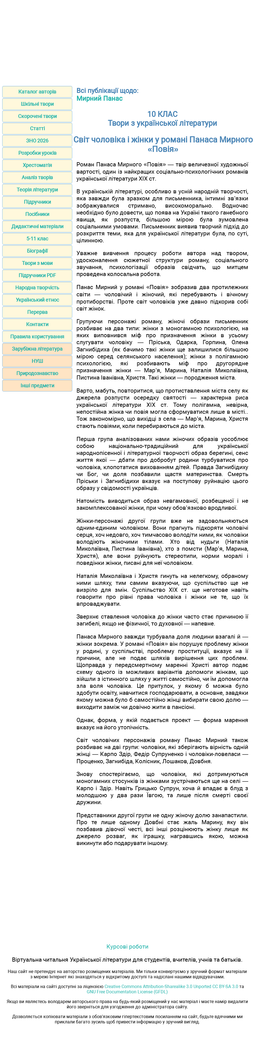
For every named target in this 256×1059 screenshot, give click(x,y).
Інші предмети (37, 385)
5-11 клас (37, 239)
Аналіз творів (37, 177)
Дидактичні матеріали (37, 226)
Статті (37, 128)
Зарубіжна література (37, 349)
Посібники (37, 214)
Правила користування (37, 336)
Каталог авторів (37, 92)
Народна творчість (37, 287)
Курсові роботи (127, 946)
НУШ (37, 361)
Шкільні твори (37, 104)
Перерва (37, 312)
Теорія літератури (37, 190)
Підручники (37, 202)
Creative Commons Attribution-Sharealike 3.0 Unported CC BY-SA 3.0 (171, 986)
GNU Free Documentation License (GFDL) (127, 991)
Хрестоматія (37, 165)
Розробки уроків (37, 153)
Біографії (37, 251)
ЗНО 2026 (37, 141)
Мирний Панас (99, 98)
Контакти (37, 324)
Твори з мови (37, 263)
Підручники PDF (37, 275)
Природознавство (37, 373)
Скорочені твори (37, 116)
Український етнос (37, 300)
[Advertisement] (128, 41)
